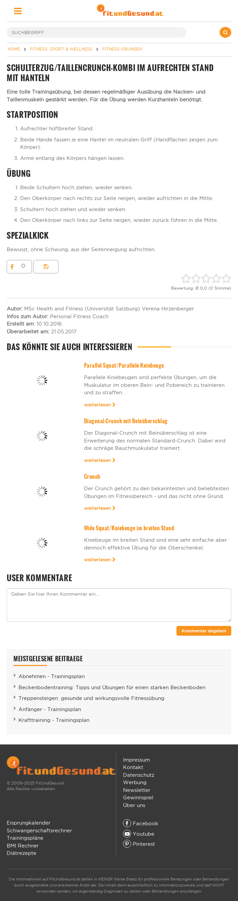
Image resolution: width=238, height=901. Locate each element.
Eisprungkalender (28, 823)
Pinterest (139, 844)
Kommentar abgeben (204, 630)
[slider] (206, 278)
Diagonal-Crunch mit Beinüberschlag (126, 421)
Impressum (136, 760)
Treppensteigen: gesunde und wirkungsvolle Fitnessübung (91, 698)
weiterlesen (100, 404)
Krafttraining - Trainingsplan (53, 720)
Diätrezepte (21, 853)
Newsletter (136, 790)
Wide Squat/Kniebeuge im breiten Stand (129, 528)
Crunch (92, 476)
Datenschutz (138, 775)
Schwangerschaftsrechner (39, 830)
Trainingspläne (25, 838)
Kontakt (133, 767)
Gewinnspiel (138, 797)
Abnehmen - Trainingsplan (51, 676)
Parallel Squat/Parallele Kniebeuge (124, 365)
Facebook (140, 823)
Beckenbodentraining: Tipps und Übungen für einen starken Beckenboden (111, 687)
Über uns (134, 805)
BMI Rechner (23, 845)
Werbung (135, 782)
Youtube (138, 834)
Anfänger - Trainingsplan (49, 709)
